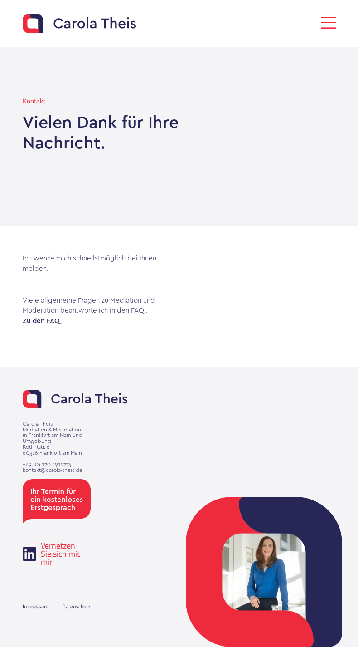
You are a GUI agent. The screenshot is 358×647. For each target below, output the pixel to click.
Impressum (35, 606)
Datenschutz (76, 606)
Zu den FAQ (41, 321)
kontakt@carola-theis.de (52, 470)
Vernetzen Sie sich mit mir (51, 554)
